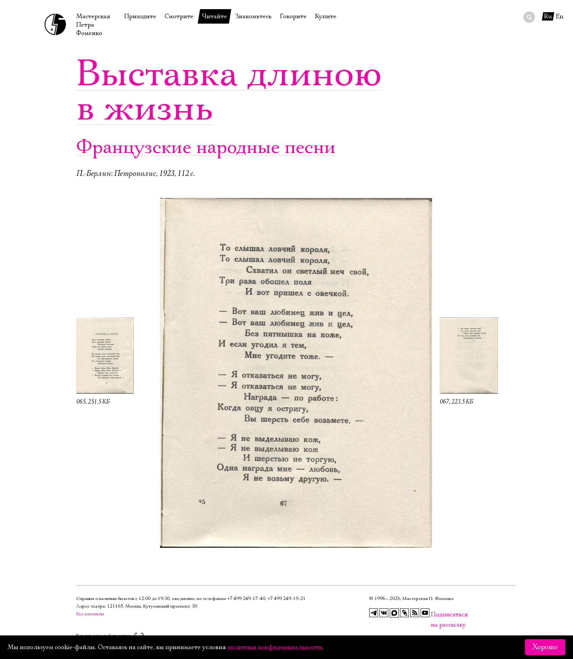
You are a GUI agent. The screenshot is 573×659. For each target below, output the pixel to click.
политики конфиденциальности (274, 647)
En (559, 16)
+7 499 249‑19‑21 (286, 599)
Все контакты (90, 614)
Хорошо (545, 647)
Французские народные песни (206, 148)
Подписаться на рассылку (435, 615)
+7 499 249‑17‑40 (246, 599)
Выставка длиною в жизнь (229, 91)
